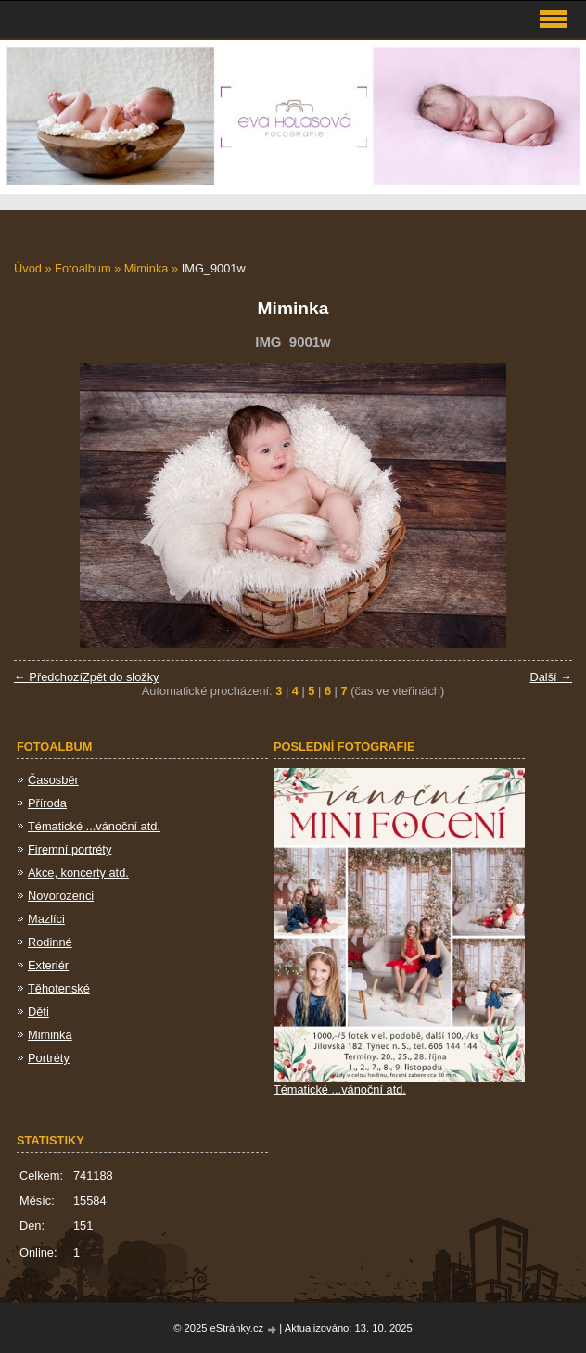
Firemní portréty (69, 849)
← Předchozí (48, 677)
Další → (550, 677)
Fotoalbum (82, 268)
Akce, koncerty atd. (78, 872)
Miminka (146, 268)
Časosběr (53, 780)
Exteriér (48, 965)
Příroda (47, 803)
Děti (38, 1011)
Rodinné (50, 942)
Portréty (49, 1058)
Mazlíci (46, 919)
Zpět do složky (121, 677)
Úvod (28, 268)
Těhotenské (59, 988)
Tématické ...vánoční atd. (94, 826)
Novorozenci (61, 896)
